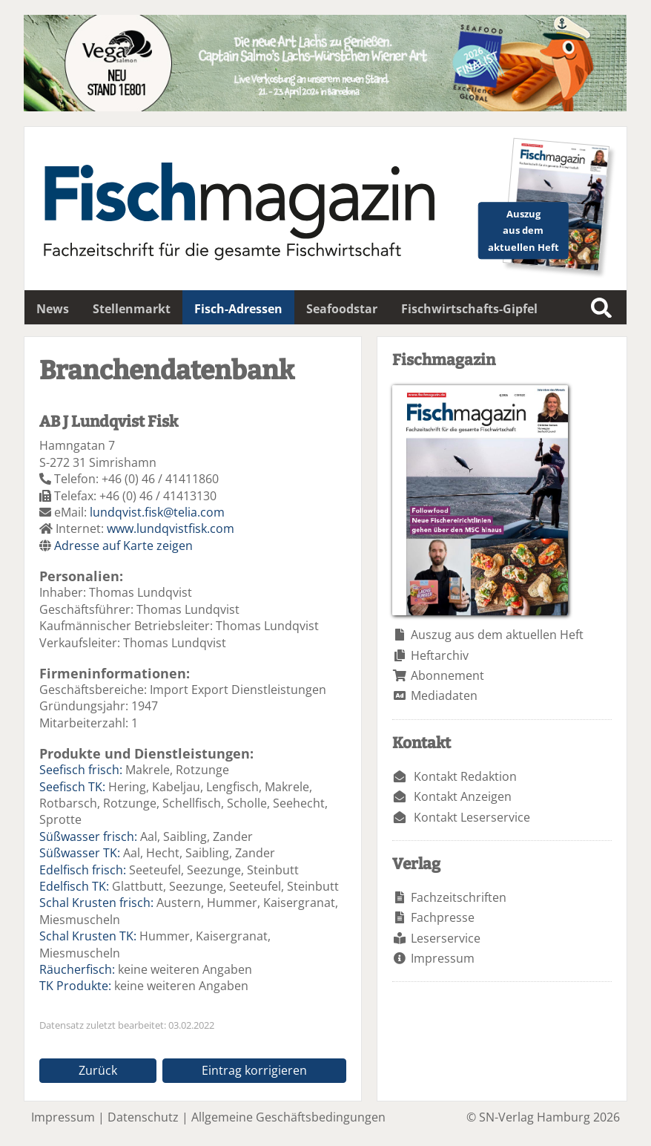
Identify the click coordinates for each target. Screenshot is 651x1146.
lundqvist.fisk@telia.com (157, 512)
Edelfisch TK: (74, 886)
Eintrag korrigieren (254, 1070)
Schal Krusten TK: (87, 936)
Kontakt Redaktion (465, 776)
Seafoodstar (341, 309)
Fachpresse (443, 917)
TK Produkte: (75, 986)
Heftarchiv (440, 655)
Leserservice (445, 938)
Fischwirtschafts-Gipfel (469, 309)
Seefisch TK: (72, 787)
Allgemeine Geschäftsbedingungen (288, 1117)
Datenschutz (143, 1117)
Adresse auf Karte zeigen (123, 545)
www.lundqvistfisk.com (170, 528)
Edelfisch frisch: (82, 870)
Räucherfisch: (77, 969)
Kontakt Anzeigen (463, 796)
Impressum (443, 958)
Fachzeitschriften (458, 897)
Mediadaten (444, 695)
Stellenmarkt (132, 309)
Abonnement (447, 675)
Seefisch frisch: (80, 770)
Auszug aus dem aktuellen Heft (497, 634)
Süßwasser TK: (79, 853)
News (52, 309)
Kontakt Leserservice (472, 817)
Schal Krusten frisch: (96, 902)
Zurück (98, 1070)
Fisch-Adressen (238, 309)
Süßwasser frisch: (88, 836)
